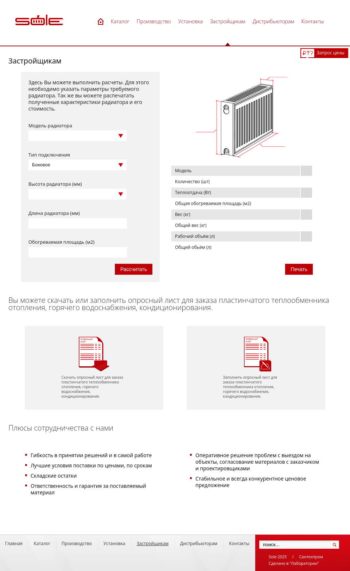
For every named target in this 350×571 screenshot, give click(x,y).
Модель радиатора (50, 125)
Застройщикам (152, 543)
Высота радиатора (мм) (55, 184)
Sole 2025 (278, 556)
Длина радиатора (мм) (54, 213)
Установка (114, 543)
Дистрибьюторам (198, 543)
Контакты (239, 543)
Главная (14, 543)
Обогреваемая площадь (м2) (61, 242)
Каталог (42, 543)
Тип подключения (49, 154)
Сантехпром (311, 556)
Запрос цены (331, 53)
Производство (77, 543)
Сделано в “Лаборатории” (294, 563)
